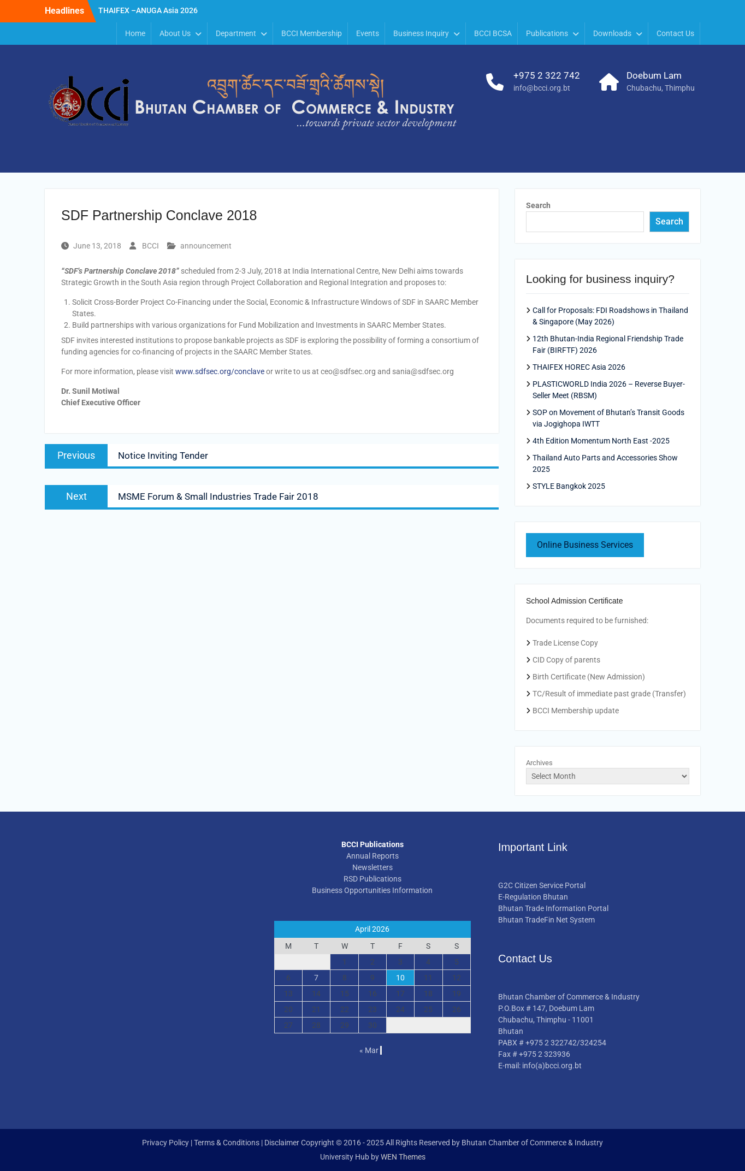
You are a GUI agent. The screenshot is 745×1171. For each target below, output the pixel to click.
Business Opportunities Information (372, 890)
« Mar (369, 1050)
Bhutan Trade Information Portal (553, 908)
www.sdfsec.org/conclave (219, 371)
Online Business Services (585, 545)
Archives (539, 763)
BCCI (150, 245)
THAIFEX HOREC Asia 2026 (579, 367)
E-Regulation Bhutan (533, 896)
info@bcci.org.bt (541, 88)
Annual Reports (372, 855)
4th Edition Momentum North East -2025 (601, 440)
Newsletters (372, 867)
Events (367, 33)
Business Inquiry (421, 33)
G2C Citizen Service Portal (542, 885)
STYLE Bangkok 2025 (569, 486)
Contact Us (675, 33)
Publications (547, 33)
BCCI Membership (311, 33)
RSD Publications (372, 878)
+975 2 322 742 (546, 75)
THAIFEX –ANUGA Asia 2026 (148, 10)
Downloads (612, 33)
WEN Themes (403, 1156)
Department (236, 33)
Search (538, 205)
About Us (175, 33)
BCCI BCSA (493, 33)
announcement (206, 245)
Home (135, 33)
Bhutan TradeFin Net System (546, 919)
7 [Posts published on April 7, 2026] (316, 977)
